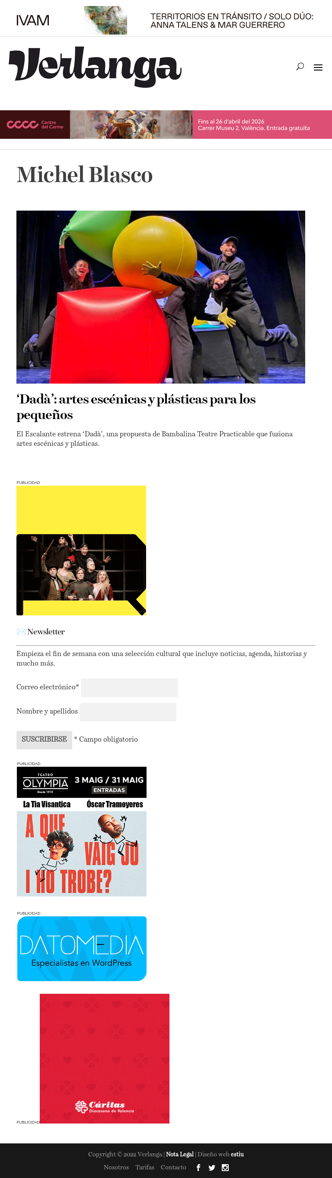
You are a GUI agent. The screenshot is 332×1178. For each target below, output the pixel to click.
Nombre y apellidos (47, 711)
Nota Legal (180, 1155)
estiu (237, 1155)
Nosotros (116, 1168)
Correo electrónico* (48, 687)
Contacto (173, 1168)
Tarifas (144, 1168)
